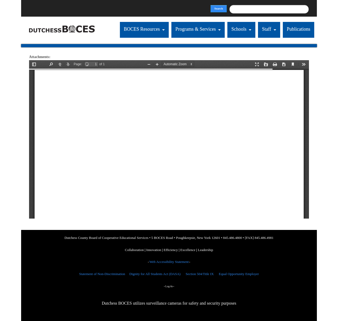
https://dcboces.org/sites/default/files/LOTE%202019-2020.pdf (169, 139)
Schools (238, 29)
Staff (266, 29)
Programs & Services (195, 29)
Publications (298, 29)
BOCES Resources (142, 29)
